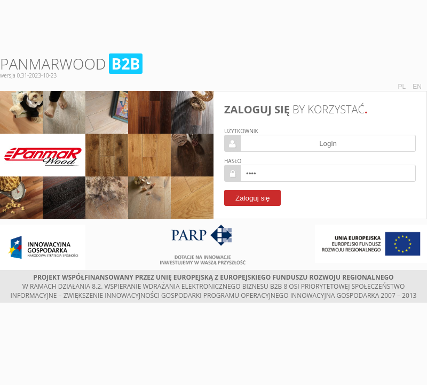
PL (402, 86)
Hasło (232, 161)
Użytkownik (241, 131)
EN (417, 86)
